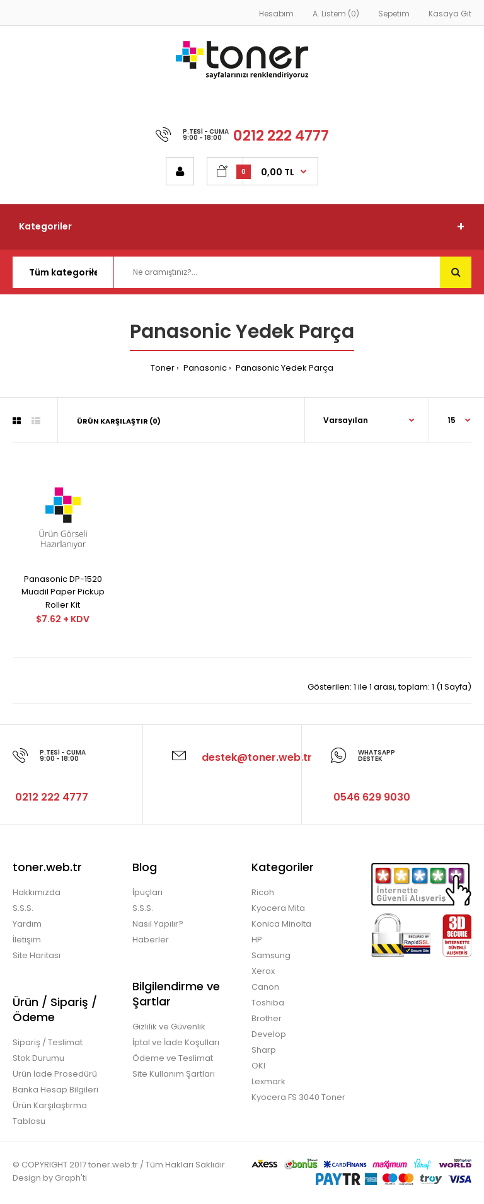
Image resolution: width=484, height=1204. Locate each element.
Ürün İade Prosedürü (55, 1074)
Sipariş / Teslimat (48, 1042)
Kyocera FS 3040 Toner (298, 1097)
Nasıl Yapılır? (157, 924)
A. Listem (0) (336, 13)
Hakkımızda (36, 892)
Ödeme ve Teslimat (172, 1058)
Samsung (271, 955)
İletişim (27, 940)
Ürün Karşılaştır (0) (119, 421)
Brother (266, 1018)
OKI (258, 1066)
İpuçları (147, 892)
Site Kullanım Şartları (173, 1074)
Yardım (27, 924)
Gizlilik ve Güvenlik (168, 1027)
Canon (265, 987)
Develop (268, 1034)
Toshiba (267, 1003)
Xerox (263, 971)
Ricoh (262, 892)
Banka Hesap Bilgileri (55, 1090)
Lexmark (268, 1081)
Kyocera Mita (278, 908)
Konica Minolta (281, 924)
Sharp (263, 1050)
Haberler (150, 940)
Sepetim (394, 13)
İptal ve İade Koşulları (175, 1042)
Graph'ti (71, 1178)
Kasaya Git (450, 13)
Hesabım (276, 13)
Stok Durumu (38, 1058)
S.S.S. (23, 908)
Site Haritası (36, 955)
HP (256, 940)
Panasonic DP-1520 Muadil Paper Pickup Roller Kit (63, 592)
